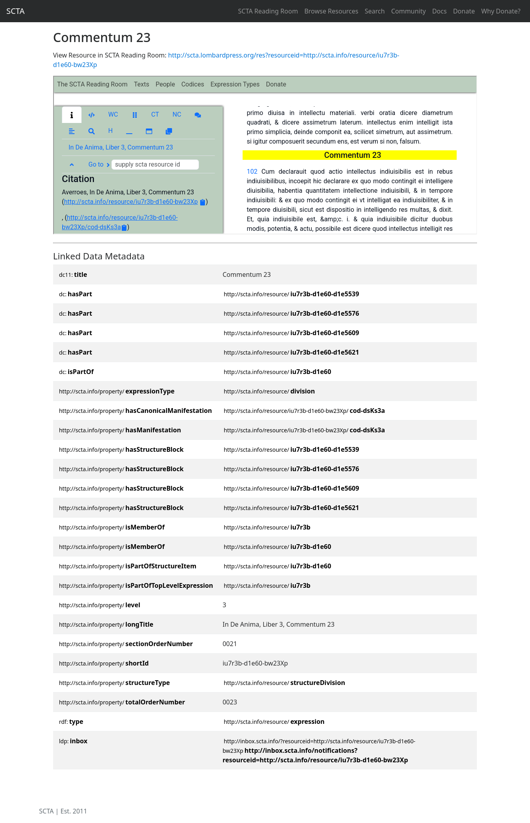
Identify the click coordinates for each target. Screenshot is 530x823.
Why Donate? (500, 11)
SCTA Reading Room (268, 11)
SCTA (15, 11)
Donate (464, 11)
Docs (439, 11)
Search (375, 11)
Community (408, 11)
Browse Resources (331, 11)
